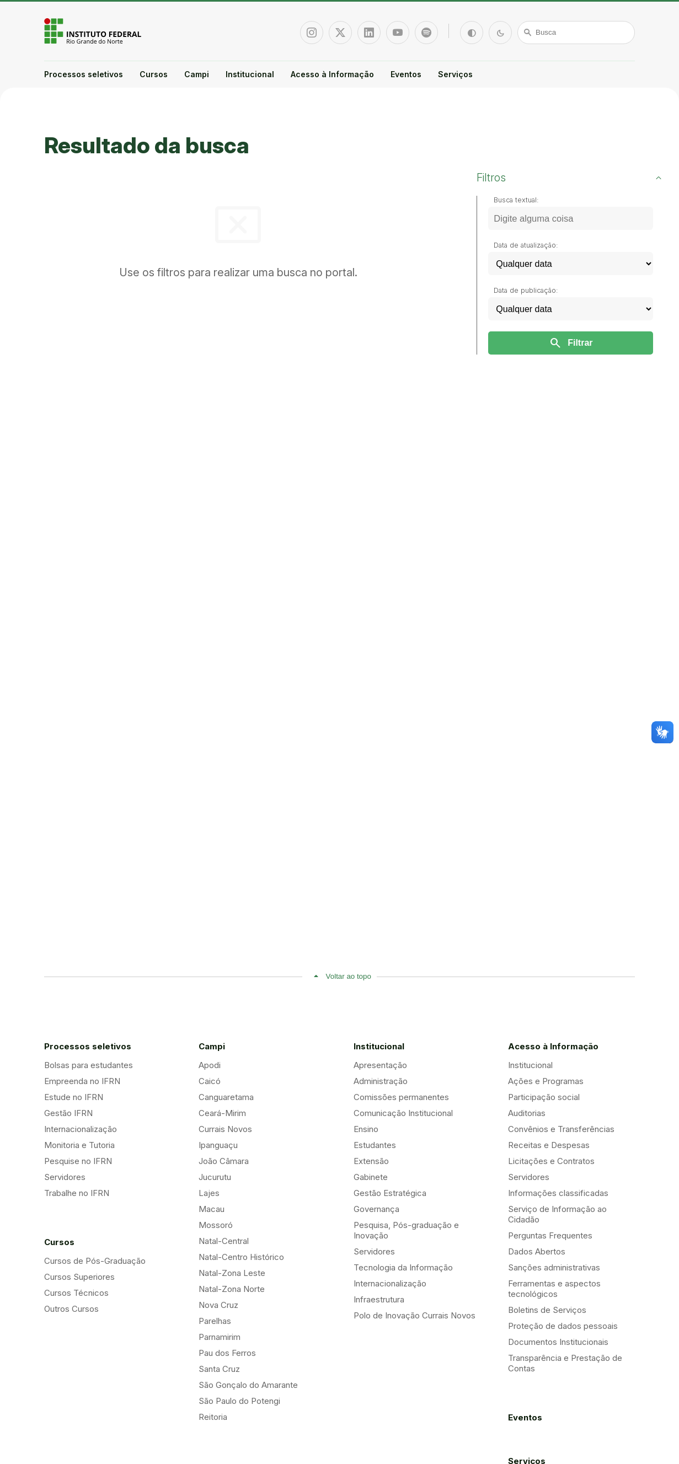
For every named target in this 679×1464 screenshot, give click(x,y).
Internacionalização (80, 1129)
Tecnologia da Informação (403, 1267)
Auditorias (527, 1113)
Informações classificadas (558, 1193)
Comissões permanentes (401, 1097)
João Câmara (224, 1161)
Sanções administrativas (554, 1267)
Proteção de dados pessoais (563, 1326)
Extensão (371, 1161)
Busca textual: (516, 200)
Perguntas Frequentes (550, 1235)
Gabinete (371, 1177)
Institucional (250, 74)
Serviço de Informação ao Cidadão (557, 1214)
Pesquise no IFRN (78, 1161)
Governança (376, 1209)
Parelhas (215, 1321)
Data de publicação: (526, 290)
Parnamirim (219, 1337)
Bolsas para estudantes (88, 1065)
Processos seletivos (83, 74)
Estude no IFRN (73, 1097)
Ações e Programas (546, 1081)
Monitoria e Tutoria (79, 1145)
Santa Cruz (219, 1369)
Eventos (406, 74)
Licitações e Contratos (551, 1161)
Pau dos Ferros (227, 1353)
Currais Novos (225, 1129)
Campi (196, 74)
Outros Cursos (71, 1309)
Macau (211, 1209)
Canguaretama (226, 1097)
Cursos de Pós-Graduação (95, 1261)
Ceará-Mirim (222, 1113)
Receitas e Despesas (549, 1145)
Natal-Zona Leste (232, 1273)
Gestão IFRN (68, 1113)
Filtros (491, 177)
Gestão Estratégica (390, 1193)
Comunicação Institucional (403, 1113)
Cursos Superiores (79, 1277)
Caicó (210, 1081)
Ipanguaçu (218, 1145)
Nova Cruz (218, 1305)
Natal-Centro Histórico (241, 1257)
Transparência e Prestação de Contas (565, 1363)
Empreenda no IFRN (82, 1081)
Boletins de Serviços (547, 1310)
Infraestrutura (379, 1299)
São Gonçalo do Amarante (248, 1385)
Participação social (544, 1097)
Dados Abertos (536, 1251)
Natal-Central (224, 1241)
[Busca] (576, 32)
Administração (381, 1081)
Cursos (154, 74)
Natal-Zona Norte (232, 1289)
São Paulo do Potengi (239, 1401)
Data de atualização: (526, 245)
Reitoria (213, 1417)
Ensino (366, 1129)
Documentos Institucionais (558, 1342)
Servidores (64, 1177)
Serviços (455, 74)
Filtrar (570, 343)
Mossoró (216, 1225)
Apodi (210, 1065)
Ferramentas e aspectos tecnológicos (554, 1288)
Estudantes (375, 1145)
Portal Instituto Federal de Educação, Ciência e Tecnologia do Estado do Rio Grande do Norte (93, 31)
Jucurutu (215, 1177)
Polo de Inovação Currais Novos (414, 1315)
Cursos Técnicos (76, 1293)
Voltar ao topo (348, 976)
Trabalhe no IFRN (76, 1193)
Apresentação (380, 1065)
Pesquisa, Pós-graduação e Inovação (406, 1230)
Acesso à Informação (332, 74)
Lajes (209, 1193)
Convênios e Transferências (561, 1129)
